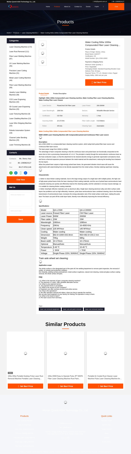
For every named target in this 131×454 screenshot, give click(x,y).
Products (57, 6)
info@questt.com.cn (100, 1)
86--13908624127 (118, 1)
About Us (67, 6)
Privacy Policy (106, 442)
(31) (18, 72)
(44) (20, 79)
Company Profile (106, 420)
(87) (20, 57)
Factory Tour (106, 425)
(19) (19, 131)
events (88, 6)
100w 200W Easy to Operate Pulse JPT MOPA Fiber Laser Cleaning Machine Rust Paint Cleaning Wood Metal (65, 377)
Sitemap (106, 437)
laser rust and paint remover (72, 309)
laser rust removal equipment (49, 309)
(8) (19, 114)
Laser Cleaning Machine (30, 33)
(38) (17, 93)
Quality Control (106, 429)
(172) (20, 47)
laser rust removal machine (94, 309)
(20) (19, 108)
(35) (19, 65)
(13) (20, 118)
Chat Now (20, 180)
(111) (19, 51)
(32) (17, 101)
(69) (20, 86)
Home (48, 6)
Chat (116, 6)
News (106, 433)
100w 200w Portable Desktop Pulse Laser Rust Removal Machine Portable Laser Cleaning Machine (25, 377)
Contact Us (78, 6)
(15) (20, 124)
